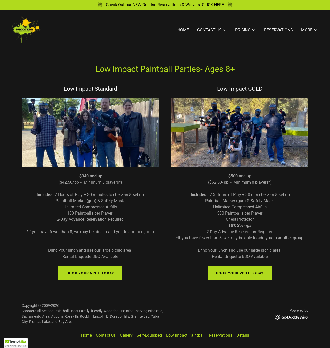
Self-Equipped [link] (149, 335)
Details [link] (242, 335)
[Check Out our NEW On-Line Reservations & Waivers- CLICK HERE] (165, 5)
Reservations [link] (278, 30)
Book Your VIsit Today (90, 273)
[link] (29, 29)
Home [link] (183, 30)
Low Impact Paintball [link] (185, 335)
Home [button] (86, 335)
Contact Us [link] (106, 335)
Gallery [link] (126, 335)
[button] (212, 30)
